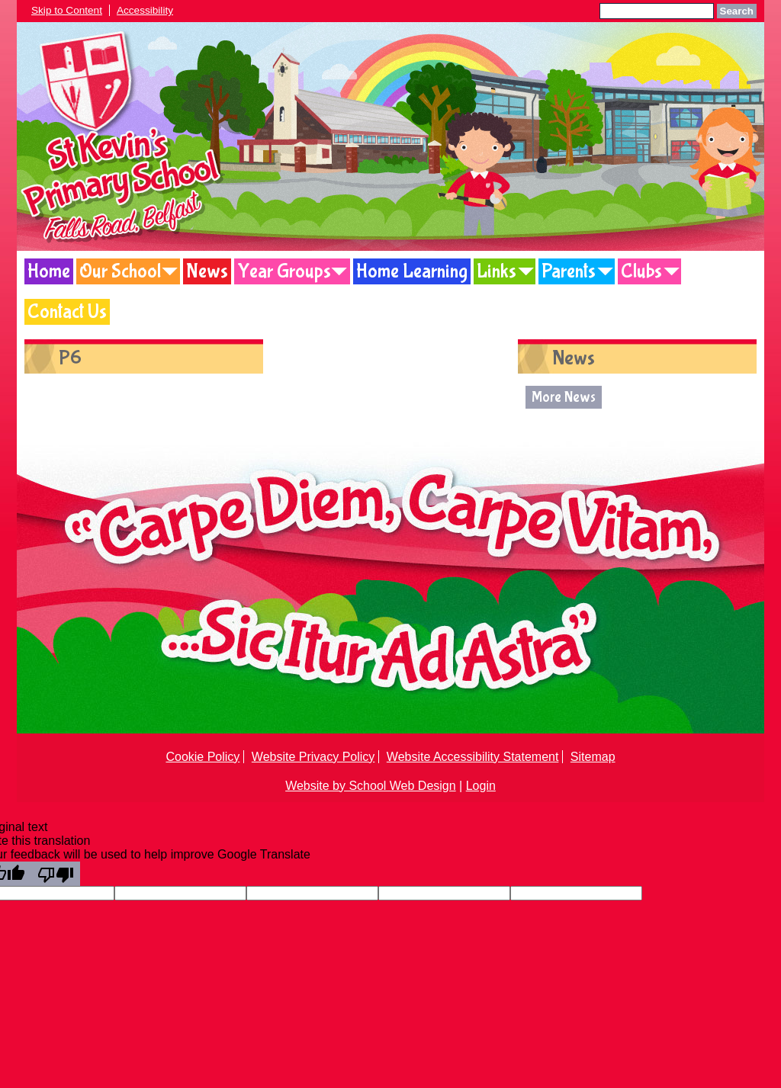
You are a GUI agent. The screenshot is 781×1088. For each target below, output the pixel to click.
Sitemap (592, 756)
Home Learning (412, 271)
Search (737, 11)
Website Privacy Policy (313, 756)
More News (564, 397)
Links (496, 271)
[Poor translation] (55, 874)
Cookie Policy (202, 756)
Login (481, 785)
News (207, 271)
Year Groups (284, 271)
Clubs (641, 271)
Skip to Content (66, 10)
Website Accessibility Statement (473, 756)
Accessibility (145, 10)
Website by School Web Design (370, 785)
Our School (120, 271)
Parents (569, 271)
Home (48, 271)
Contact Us (67, 311)
